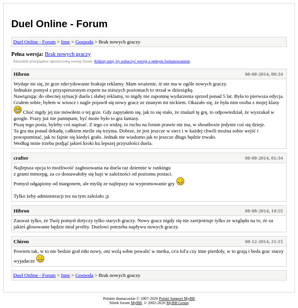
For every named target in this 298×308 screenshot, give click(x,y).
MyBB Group (177, 303)
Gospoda (84, 42)
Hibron (21, 74)
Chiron (21, 241)
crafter (21, 158)
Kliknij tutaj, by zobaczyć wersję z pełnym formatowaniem (142, 61)
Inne (65, 42)
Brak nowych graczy (68, 54)
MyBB (136, 303)
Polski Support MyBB (177, 298)
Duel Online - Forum (59, 24)
